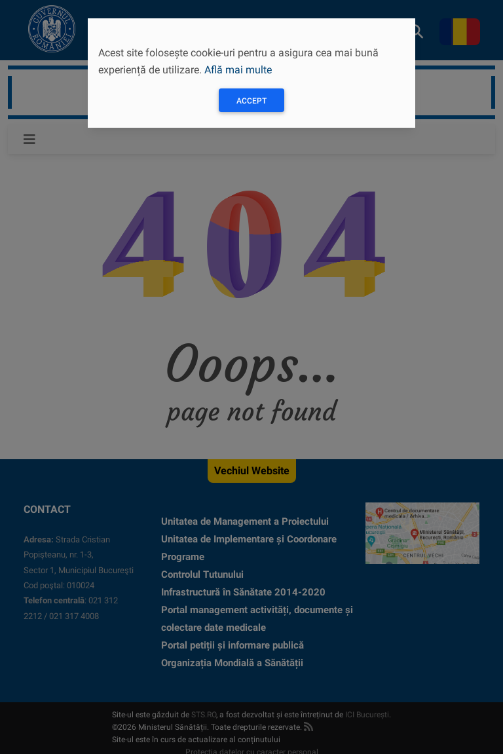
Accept (251, 100)
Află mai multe (238, 70)
